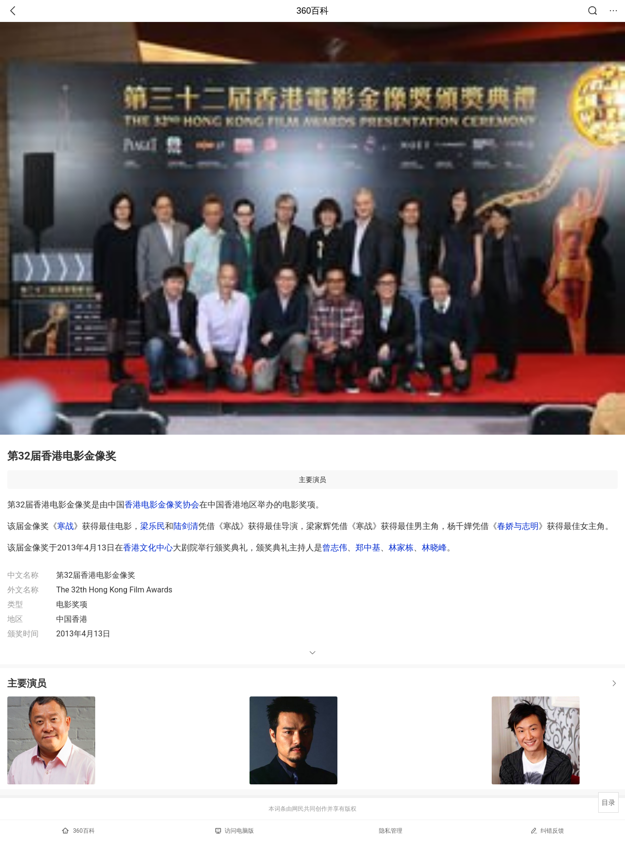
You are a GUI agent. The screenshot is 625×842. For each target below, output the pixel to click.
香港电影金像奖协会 (162, 504)
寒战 (65, 526)
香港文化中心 (148, 547)
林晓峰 (434, 547)
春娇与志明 (518, 526)
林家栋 (401, 547)
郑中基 (367, 547)
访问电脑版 (234, 830)
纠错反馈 (547, 830)
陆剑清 (185, 526)
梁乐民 (152, 526)
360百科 (312, 11)
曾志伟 (334, 547)
